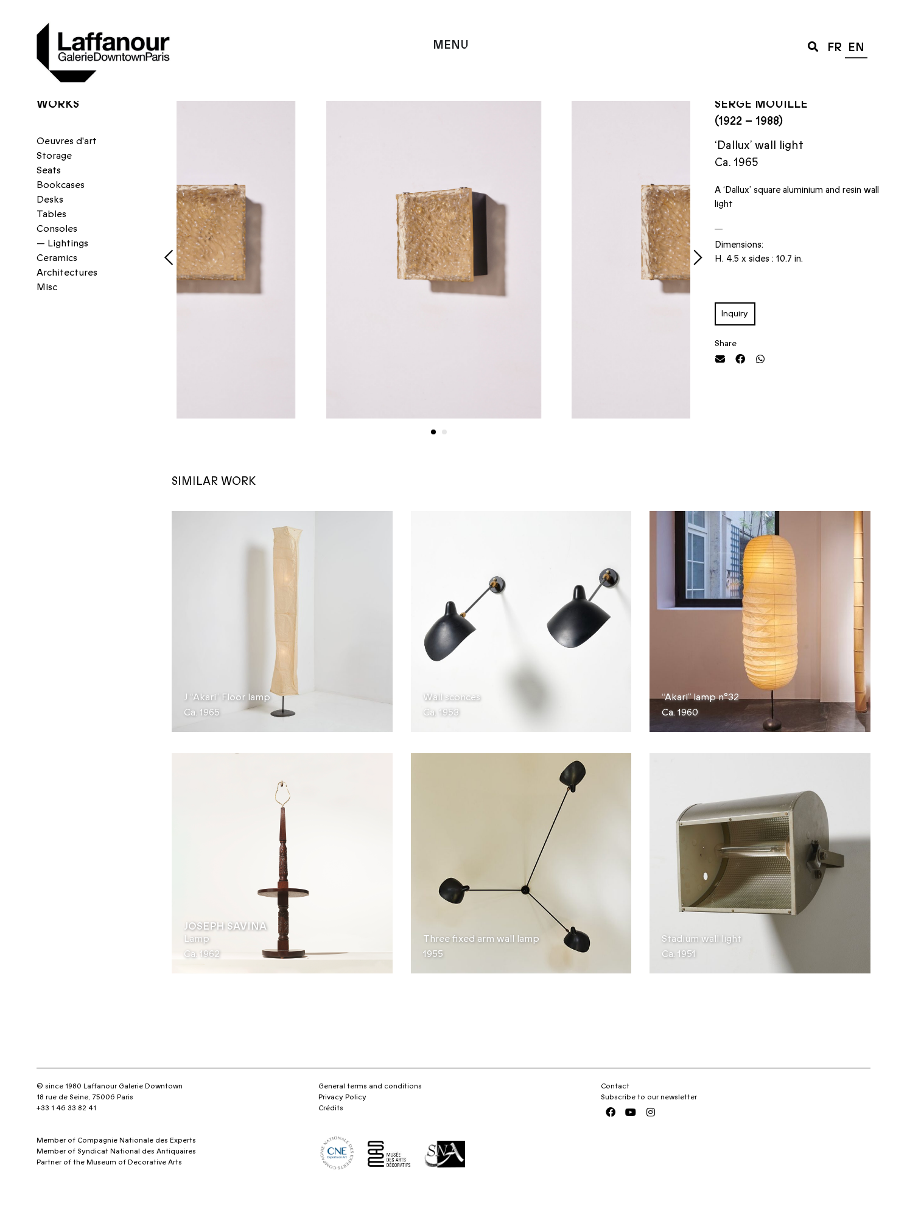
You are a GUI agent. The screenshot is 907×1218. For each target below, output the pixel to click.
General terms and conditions (370, 1109)
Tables (51, 238)
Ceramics (57, 282)
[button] (813, 46)
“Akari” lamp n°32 (700, 720)
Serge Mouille (761, 127)
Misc (47, 311)
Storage (54, 179)
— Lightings (62, 267)
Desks (50, 223)
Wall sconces (451, 720)
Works (58, 127)
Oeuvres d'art (67, 165)
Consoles (57, 252)
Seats (49, 194)
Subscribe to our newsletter (649, 1120)
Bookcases (61, 209)
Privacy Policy (342, 1120)
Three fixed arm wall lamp (481, 962)
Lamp (196, 962)
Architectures (67, 296)
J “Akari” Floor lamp (227, 720)
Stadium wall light (701, 962)
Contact (615, 1109)
